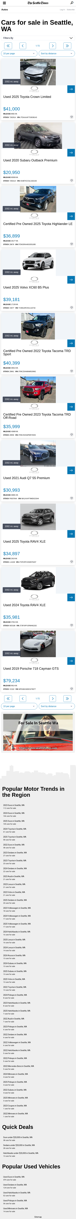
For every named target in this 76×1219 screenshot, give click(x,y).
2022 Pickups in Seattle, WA (15, 1059)
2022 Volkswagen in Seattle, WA (17, 1043)
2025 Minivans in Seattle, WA (15, 1099)
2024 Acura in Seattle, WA (14, 956)
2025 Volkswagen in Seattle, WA (17, 925)
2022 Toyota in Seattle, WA (14, 988)
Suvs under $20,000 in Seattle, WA (18, 1138)
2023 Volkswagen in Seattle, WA (17, 909)
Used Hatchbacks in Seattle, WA (16, 1194)
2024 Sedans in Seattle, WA (15, 869)
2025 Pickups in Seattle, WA (15, 1083)
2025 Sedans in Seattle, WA (15, 901)
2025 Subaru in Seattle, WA (15, 972)
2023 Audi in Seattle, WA (13, 877)
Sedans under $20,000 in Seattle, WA (19, 1146)
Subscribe (71, 10)
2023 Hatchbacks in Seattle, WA (16, 1004)
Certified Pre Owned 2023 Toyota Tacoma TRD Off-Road (37, 416)
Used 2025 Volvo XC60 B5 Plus (26, 287)
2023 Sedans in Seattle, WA (15, 854)
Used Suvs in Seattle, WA (14, 1178)
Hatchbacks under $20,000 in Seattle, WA (20, 1154)
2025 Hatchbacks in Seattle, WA (16, 1012)
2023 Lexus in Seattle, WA (14, 885)
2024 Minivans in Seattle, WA (15, 1075)
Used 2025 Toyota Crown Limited (27, 96)
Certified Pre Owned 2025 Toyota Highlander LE (38, 224)
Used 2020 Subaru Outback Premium (30, 160)
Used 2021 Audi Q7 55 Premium (26, 478)
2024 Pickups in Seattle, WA (15, 996)
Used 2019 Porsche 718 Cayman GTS (31, 668)
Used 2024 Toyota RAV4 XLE (24, 605)
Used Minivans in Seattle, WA (15, 1209)
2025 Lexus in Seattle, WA (14, 941)
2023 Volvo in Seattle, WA (14, 893)
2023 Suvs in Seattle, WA (14, 806)
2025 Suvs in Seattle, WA (14, 822)
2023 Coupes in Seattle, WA (15, 1107)
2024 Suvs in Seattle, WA (14, 814)
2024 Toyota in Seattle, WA (14, 830)
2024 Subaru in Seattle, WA (15, 964)
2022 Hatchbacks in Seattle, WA (16, 1051)
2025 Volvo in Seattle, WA (14, 980)
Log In (62, 10)
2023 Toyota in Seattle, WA (14, 862)
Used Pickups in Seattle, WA (15, 1202)
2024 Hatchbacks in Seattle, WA (16, 933)
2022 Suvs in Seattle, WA (14, 846)
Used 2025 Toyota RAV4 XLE (24, 541)
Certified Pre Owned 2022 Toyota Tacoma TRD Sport (37, 352)
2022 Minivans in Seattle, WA (15, 1115)
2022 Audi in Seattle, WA (13, 1020)
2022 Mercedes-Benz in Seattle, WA (18, 1067)
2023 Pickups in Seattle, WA (15, 1028)
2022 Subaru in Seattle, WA (15, 1091)
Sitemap (38, 1217)
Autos (4, 9)
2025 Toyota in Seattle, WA (14, 838)
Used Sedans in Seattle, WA (15, 1186)
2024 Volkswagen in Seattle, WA (17, 917)
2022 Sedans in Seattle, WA (15, 1035)
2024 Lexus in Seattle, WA (14, 949)
